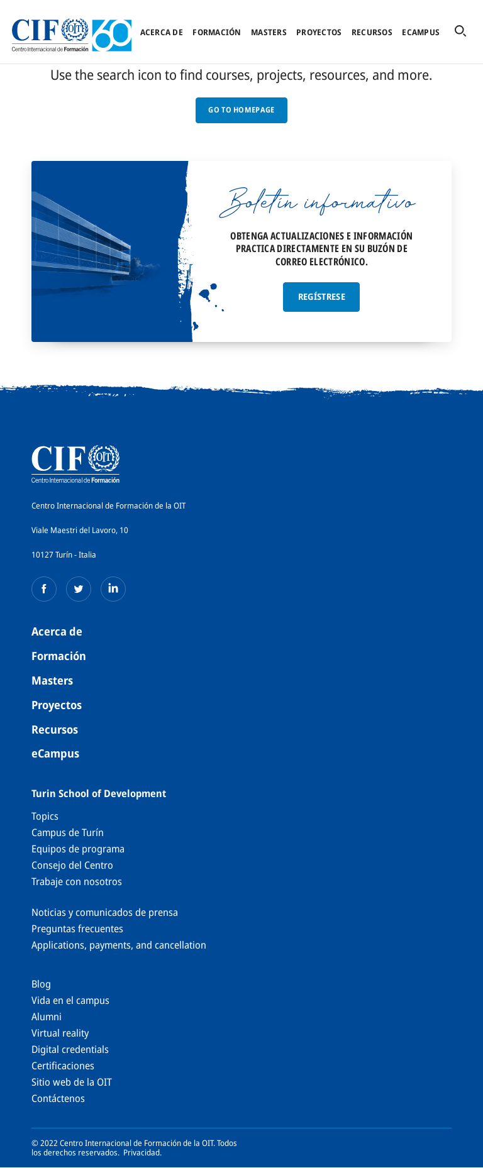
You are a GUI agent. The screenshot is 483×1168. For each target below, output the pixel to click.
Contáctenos (58, 1098)
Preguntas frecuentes (77, 928)
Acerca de (161, 32)
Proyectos (318, 32)
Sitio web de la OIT (71, 1082)
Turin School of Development (98, 793)
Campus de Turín (67, 832)
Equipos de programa (78, 849)
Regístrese (322, 296)
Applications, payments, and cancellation (118, 945)
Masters (269, 32)
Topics (44, 816)
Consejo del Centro (72, 865)
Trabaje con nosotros (76, 881)
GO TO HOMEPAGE (241, 109)
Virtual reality (60, 1033)
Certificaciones (62, 1065)
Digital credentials (70, 1049)
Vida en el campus (70, 1000)
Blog (41, 984)
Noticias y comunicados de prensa (104, 912)
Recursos (372, 32)
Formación (216, 32)
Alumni (46, 1016)
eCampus (421, 32)
